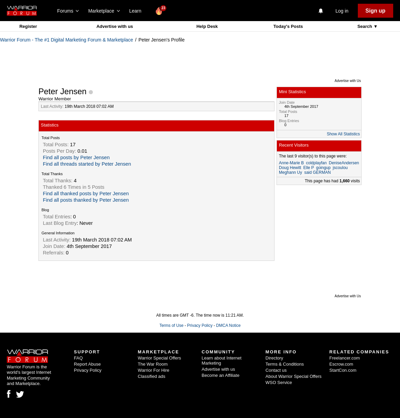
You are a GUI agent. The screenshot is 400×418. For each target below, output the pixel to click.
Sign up (375, 11)
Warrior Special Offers (159, 358)
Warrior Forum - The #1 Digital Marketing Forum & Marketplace (66, 40)
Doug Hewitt (290, 167)
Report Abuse (87, 364)
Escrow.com (341, 364)
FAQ (78, 358)
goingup (323, 167)
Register (28, 26)
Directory (274, 358)
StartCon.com (342, 370)
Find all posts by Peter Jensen (76, 157)
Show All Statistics (343, 134)
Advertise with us (114, 26)
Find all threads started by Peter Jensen (87, 164)
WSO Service (279, 382)
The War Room (153, 364)
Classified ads (151, 376)
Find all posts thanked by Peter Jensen (86, 200)
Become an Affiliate (220, 375)
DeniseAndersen (344, 163)
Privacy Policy (200, 325)
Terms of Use (172, 325)
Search (365, 26)
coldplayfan (316, 163)
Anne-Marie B (291, 163)
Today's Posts (288, 26)
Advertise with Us (348, 81)
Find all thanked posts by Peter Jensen (86, 193)
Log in (341, 11)
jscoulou (340, 167)
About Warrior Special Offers (294, 376)
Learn (137, 11)
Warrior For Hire (153, 370)
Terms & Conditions (285, 364)
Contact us (276, 370)
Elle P (308, 167)
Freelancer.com (344, 358)
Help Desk (207, 26)
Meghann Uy (290, 172)
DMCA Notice (228, 325)
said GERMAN (317, 172)
